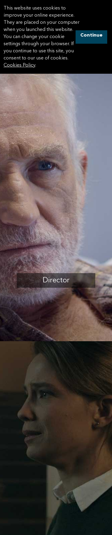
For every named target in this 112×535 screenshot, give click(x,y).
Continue (91, 35)
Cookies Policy (19, 65)
